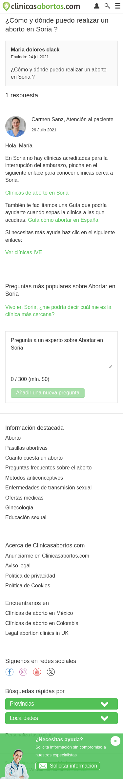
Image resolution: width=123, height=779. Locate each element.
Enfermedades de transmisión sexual (48, 487)
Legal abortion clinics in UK (37, 633)
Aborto (13, 438)
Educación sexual (25, 517)
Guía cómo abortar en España (63, 220)
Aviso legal (18, 565)
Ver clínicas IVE (23, 252)
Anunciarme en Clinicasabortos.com (47, 556)
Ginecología (19, 507)
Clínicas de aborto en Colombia (41, 623)
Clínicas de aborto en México (39, 613)
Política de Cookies (27, 585)
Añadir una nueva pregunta (47, 392)
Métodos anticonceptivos (34, 478)
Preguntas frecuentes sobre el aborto (48, 467)
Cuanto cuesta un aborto (34, 458)
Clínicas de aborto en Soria (37, 193)
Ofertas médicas (24, 498)
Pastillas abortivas (26, 448)
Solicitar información (66, 766)
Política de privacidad (30, 576)
